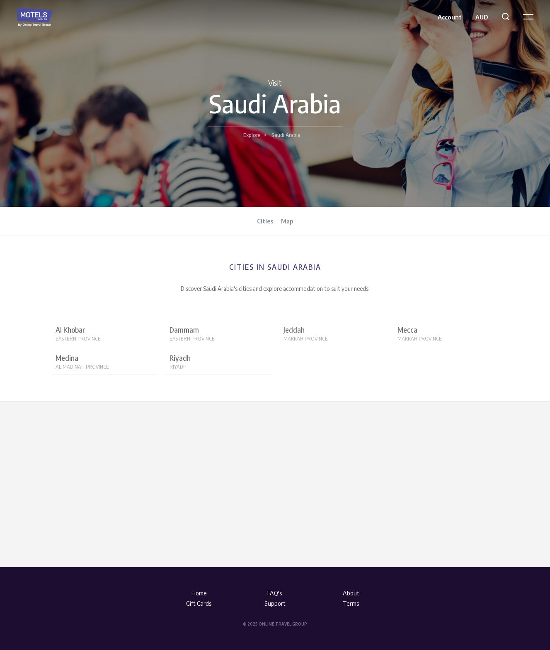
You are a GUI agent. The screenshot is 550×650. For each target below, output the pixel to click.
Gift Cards (199, 603)
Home (199, 593)
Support (275, 603)
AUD (481, 17)
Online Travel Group (283, 623)
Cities (265, 221)
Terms (351, 603)
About (351, 593)
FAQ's (274, 593)
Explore (252, 135)
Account (450, 17)
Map (287, 221)
